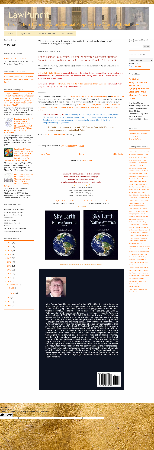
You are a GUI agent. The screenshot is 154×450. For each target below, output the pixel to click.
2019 (9, 254)
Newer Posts (45, 154)
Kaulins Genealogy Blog (137, 219)
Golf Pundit (133, 198)
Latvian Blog (141, 222)
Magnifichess (144, 235)
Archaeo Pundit (134, 171)
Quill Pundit (144, 267)
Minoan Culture (144, 246)
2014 (9, 274)
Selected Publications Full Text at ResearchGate (138, 136)
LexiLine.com (133, 230)
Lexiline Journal (144, 230)
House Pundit (143, 200)
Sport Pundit (142, 270)
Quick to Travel (134, 267)
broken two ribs (117, 96)
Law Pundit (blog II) (141, 227)
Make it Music (134, 238)
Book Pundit (138, 179)
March (12, 293)
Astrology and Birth (135, 173)
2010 (9, 302)
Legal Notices (26, 33)
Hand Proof (134, 200)
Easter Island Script (140, 184)
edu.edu (138, 187)
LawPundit (28, 14)
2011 (9, 298)
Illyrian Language (140, 206)
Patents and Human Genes (15, 58)
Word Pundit (133, 292)
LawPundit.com (134, 224)
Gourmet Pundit (144, 198)
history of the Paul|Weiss (55, 134)
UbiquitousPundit (134, 286)
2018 (9, 258)
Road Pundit (133, 270)
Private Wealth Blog (141, 262)
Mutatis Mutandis (135, 249)
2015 (9, 270)
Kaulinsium (132, 222)
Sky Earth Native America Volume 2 (95, 201)
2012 (9, 281)
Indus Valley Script (135, 208)
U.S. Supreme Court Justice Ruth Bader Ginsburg (87, 96)
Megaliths (137, 243)
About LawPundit (47, 33)
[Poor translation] (9, 415)
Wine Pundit (143, 289)
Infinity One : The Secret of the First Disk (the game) (138, 211)
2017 (9, 262)
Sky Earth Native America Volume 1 (66, 201)
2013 (9, 277)
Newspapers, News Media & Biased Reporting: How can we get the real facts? (19, 79)
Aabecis (142, 152)
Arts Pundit (144, 171)
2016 (9, 266)
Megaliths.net (133, 246)
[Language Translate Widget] (141, 60)
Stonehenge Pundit (135, 281)
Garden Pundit (145, 195)
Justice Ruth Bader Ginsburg (50, 73)
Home (10, 33)
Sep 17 (11, 288)
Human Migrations (135, 203)
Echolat (131, 187)
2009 (9, 305)
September (14, 285)
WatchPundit (133, 289)
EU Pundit (141, 192)
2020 (9, 250)
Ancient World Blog (141, 157)
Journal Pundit (142, 216)
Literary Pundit (134, 235)
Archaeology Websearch (137, 168)
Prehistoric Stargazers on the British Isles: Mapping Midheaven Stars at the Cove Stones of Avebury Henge (18, 180)
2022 (9, 243)
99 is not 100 (134, 152)
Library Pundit (134, 232)
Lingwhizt (144, 232)
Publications (67, 33)
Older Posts (118, 154)
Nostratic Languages (141, 251)
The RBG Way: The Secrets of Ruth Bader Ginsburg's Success (80, 84)
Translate (135, 66)
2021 (9, 247)
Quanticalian (142, 265)
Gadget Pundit (133, 195)
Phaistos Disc (134, 254)
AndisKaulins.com (135, 160)
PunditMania (133, 265)
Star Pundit (132, 273)
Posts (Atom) (87, 160)
